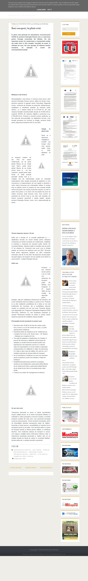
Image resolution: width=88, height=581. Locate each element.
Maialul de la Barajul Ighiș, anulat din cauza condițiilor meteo (72, 373)
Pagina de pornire (30, 442)
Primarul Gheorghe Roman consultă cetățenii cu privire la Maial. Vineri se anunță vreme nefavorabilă (69, 355)
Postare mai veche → (48, 442)
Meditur (22, 428)
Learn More (41, 10)
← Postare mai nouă (13, 442)
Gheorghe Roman (33, 426)
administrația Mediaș (20, 424)
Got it (49, 10)
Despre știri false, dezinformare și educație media (67, 259)
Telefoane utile (13, 15)
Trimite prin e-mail (16, 433)
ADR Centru (35, 424)
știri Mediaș (32, 428)
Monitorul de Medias (39, 24)
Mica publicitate (28, 15)
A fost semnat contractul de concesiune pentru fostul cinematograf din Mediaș (69, 313)
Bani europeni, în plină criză (24, 28)
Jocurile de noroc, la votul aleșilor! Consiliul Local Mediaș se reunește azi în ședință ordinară (69, 394)
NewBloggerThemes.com (58, 579)
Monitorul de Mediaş (51, 575)
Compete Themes (34, 579)
